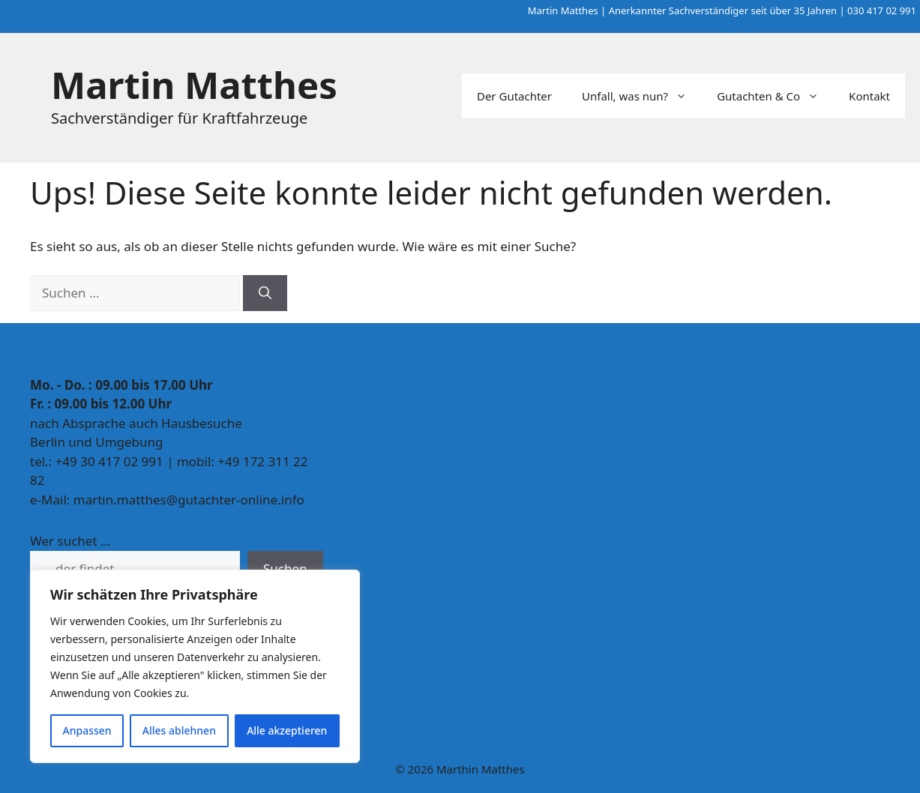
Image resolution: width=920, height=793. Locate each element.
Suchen (285, 568)
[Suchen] (265, 293)
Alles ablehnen (179, 730)
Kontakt (869, 95)
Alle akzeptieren (287, 730)
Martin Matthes (194, 84)
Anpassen (87, 730)
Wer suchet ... (70, 540)
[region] (195, 666)
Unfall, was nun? (642, 95)
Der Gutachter (514, 95)
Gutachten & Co (775, 95)
